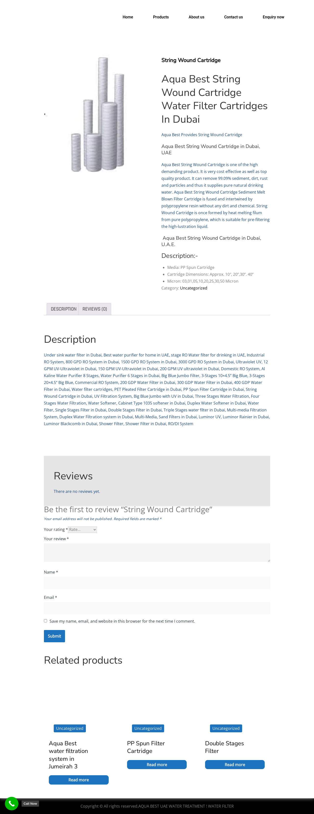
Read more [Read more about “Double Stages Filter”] (235, 764)
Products (161, 17)
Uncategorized (193, 288)
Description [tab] (64, 309)
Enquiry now (273, 17)
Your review (56, 538)
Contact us (233, 17)
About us (196, 17)
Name (51, 572)
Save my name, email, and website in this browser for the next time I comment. (122, 621)
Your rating (56, 529)
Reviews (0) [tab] (94, 309)
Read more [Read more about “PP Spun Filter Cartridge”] (157, 764)
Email (50, 597)
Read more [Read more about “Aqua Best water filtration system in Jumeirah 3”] (78, 780)
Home (128, 17)
